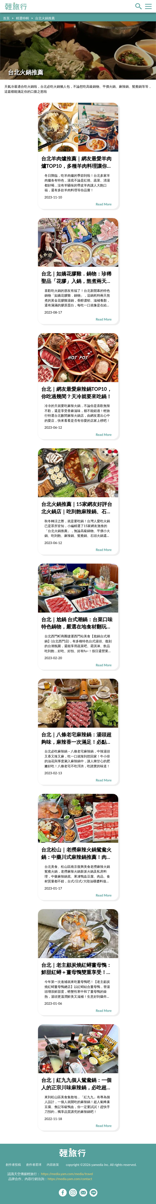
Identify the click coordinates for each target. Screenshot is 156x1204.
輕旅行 (15, 6)
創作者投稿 (13, 1164)
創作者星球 (33, 1164)
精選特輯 (22, 18)
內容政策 (53, 1164)
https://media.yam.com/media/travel (67, 1174)
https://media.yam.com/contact (70, 1179)
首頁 (6, 18)
